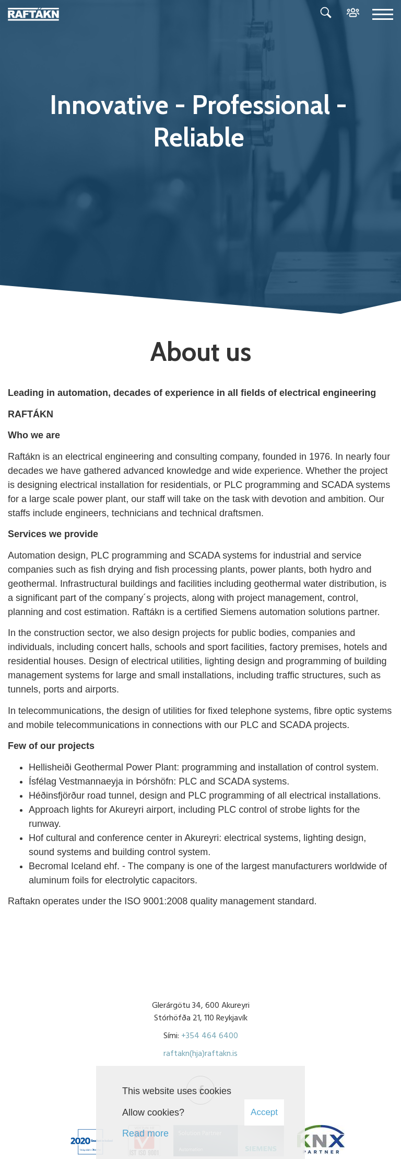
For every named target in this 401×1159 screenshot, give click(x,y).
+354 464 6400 (209, 1036)
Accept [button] (264, 1112)
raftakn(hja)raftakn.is (200, 1054)
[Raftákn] (33, 15)
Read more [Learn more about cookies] (145, 1133)
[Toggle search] (326, 14)
